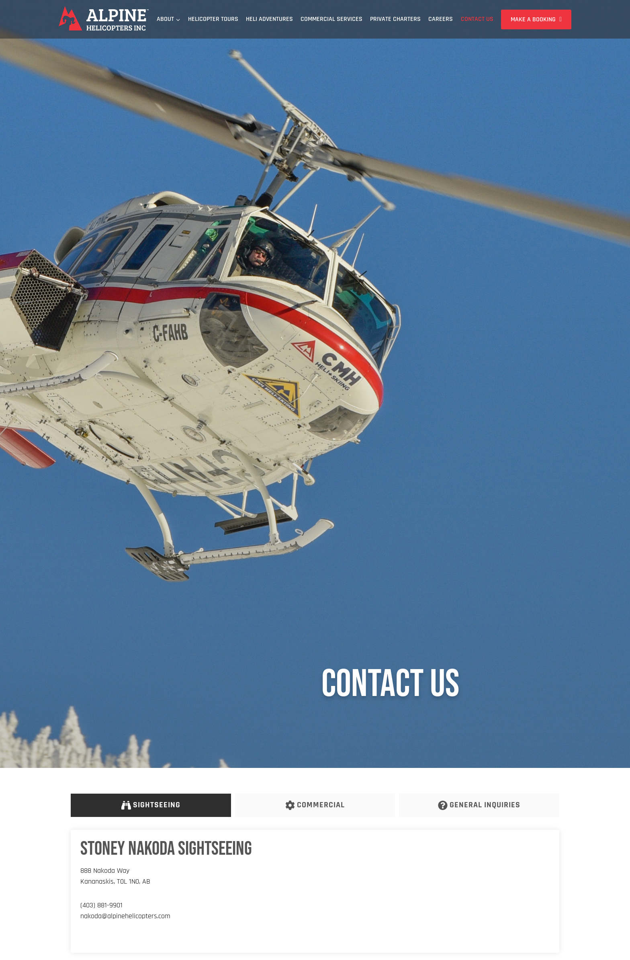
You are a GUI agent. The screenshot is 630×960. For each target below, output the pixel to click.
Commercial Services (331, 19)
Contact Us (477, 19)
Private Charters (395, 19)
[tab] (151, 805)
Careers (440, 19)
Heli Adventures (269, 19)
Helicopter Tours (213, 19)
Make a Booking (533, 19)
